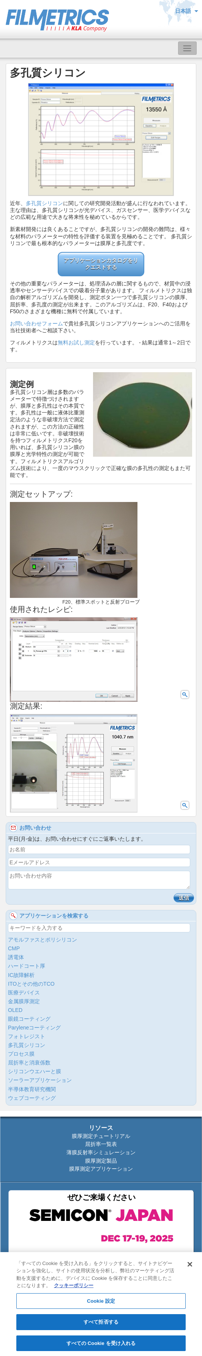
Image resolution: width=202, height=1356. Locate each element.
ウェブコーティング (32, 1098)
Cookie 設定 (101, 1304)
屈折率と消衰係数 (29, 1063)
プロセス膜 (21, 1054)
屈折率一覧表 (101, 1144)
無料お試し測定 (76, 342)
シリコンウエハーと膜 (34, 1071)
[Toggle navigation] (187, 48)
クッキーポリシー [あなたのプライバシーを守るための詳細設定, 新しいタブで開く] (73, 1289)
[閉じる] (189, 1267)
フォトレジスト (26, 1036)
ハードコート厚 (26, 966)
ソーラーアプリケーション (40, 1080)
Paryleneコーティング (34, 1028)
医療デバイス (24, 993)
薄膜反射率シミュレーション (101, 1152)
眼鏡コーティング (29, 1019)
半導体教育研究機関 (32, 1089)
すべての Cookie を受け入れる (101, 1347)
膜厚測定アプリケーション (101, 1169)
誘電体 (16, 957)
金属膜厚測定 (24, 1001)
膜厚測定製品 (101, 1161)
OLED (15, 1010)
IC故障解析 (21, 975)
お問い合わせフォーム (36, 323)
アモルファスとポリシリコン (42, 940)
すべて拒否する (101, 1325)
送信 (183, 898)
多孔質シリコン (44, 203)
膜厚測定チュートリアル (101, 1136)
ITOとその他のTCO (31, 984)
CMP (14, 948)
